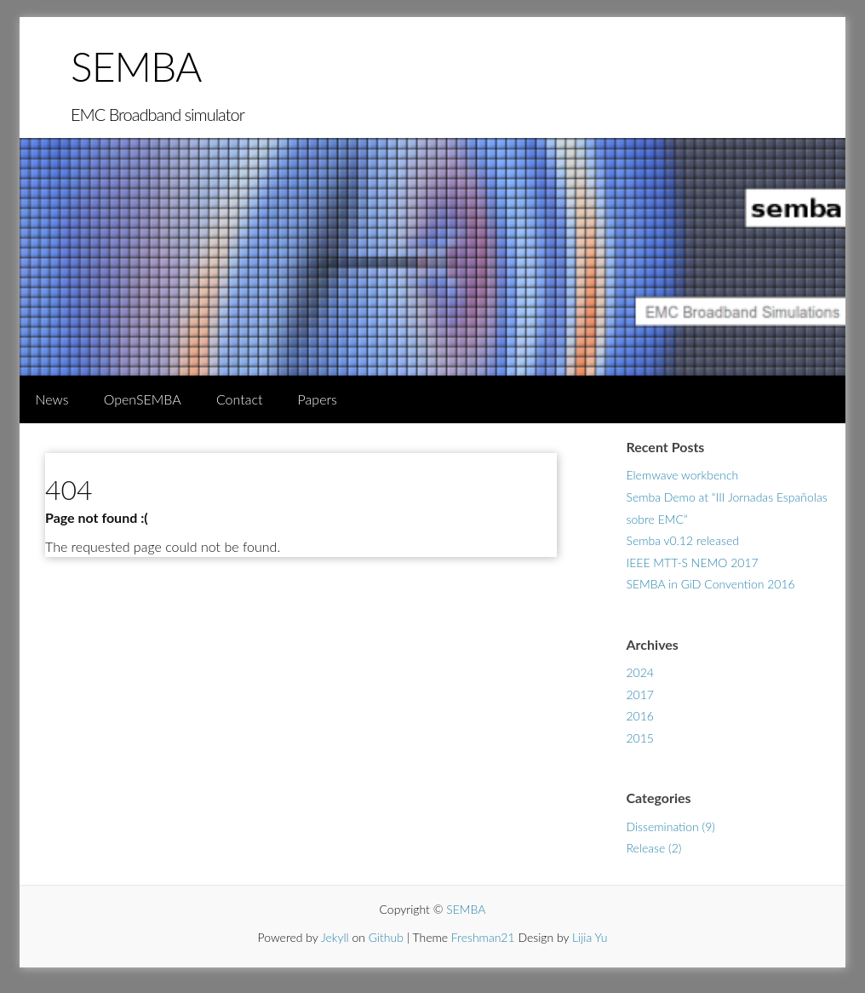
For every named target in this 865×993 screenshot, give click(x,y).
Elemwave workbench (683, 475)
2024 (640, 672)
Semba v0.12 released (683, 540)
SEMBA (136, 66)
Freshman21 (483, 937)
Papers (317, 399)
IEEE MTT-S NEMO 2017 (693, 562)
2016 (640, 716)
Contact (239, 399)
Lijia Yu (589, 937)
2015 (640, 738)
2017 (640, 694)
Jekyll (335, 937)
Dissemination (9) (671, 826)
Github (386, 937)
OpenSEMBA (142, 399)
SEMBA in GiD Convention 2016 (711, 584)
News (51, 399)
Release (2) (654, 848)
